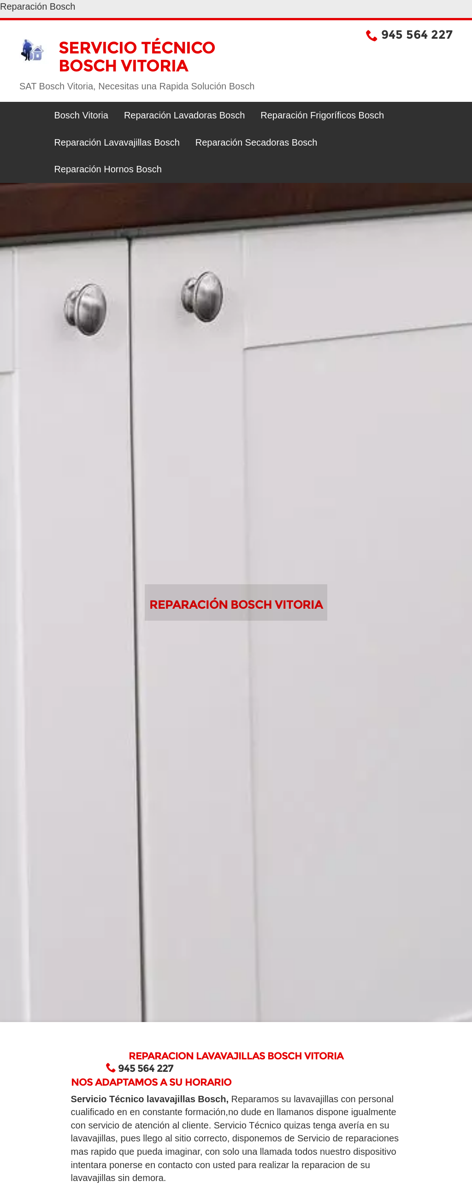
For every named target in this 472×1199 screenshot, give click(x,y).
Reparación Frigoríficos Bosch (322, 115)
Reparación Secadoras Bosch (256, 142)
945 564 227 (417, 34)
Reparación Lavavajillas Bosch (116, 142)
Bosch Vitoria (81, 115)
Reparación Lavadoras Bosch (184, 115)
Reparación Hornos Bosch (107, 169)
